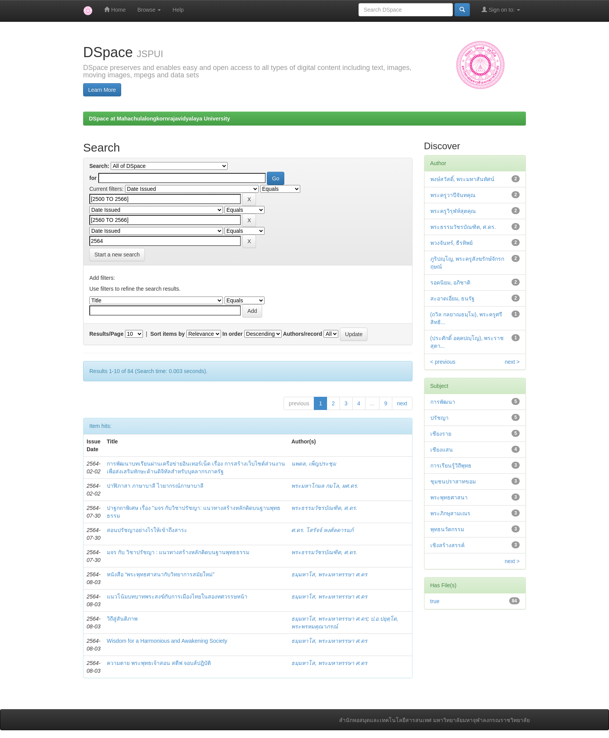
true (435, 601)
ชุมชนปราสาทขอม (453, 481)
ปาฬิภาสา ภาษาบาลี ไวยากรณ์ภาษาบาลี (155, 486)
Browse (149, 10)
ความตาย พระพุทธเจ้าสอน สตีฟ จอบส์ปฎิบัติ (159, 663)
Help (178, 10)
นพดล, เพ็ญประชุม (313, 464)
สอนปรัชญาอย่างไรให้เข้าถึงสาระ (147, 530)
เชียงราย (440, 434)
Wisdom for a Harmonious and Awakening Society (167, 641)
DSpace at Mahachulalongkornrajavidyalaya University (159, 118)
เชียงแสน (441, 450)
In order (233, 334)
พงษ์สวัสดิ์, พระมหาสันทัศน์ (462, 179)
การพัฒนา (442, 402)
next (402, 403)
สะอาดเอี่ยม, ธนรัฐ (452, 298)
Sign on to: (501, 9)
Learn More (102, 90)
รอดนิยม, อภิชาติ (450, 282)
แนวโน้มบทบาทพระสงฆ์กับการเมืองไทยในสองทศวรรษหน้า (177, 596)
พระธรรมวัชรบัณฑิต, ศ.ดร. (324, 508)
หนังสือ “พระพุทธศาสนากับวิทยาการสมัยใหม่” (160, 574)
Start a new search (117, 254)
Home (114, 9)
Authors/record (302, 334)
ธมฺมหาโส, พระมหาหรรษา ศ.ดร (329, 574)
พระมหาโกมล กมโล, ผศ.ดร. (324, 486)
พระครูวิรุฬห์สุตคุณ (453, 211)
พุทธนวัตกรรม (447, 529)
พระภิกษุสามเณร (450, 513)
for (93, 178)
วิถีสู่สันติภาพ (122, 619)
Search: (99, 166)
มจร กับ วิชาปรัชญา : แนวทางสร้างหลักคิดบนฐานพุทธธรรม (178, 552)
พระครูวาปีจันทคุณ (452, 195)
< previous (443, 362)
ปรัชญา (439, 418)
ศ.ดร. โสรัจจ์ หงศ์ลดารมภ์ (322, 530)
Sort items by (167, 334)
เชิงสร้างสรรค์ (447, 545)
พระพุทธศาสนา (449, 497)
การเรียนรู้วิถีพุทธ (451, 465)
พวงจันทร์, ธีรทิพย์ (451, 243)
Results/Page (106, 334)
